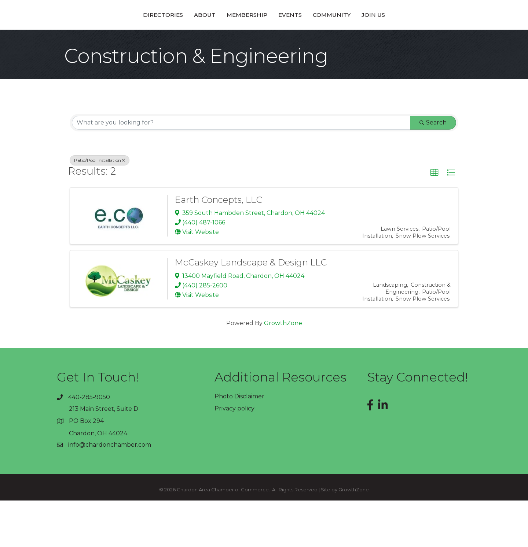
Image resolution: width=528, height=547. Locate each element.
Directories (112, 37)
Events (341, 37)
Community (383, 37)
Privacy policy (234, 454)
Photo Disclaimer (239, 442)
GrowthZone (283, 369)
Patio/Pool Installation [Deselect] (99, 206)
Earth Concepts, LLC (218, 246)
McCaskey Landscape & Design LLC (251, 309)
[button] (434, 219)
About (153, 37)
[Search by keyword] (241, 169)
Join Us (424, 37)
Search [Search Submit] (433, 168)
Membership (195, 37)
